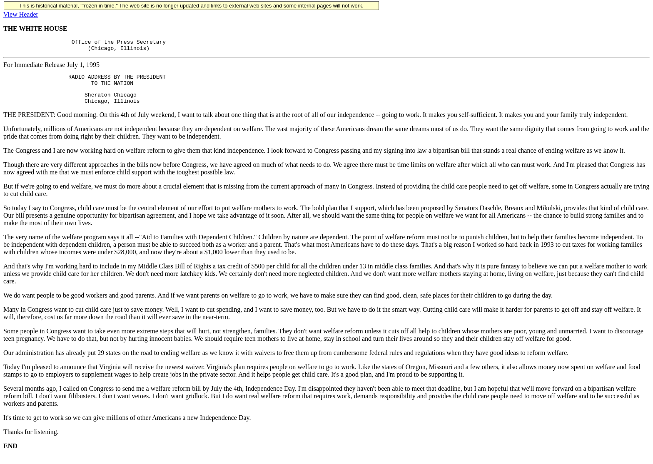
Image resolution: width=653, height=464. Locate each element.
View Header (20, 14)
